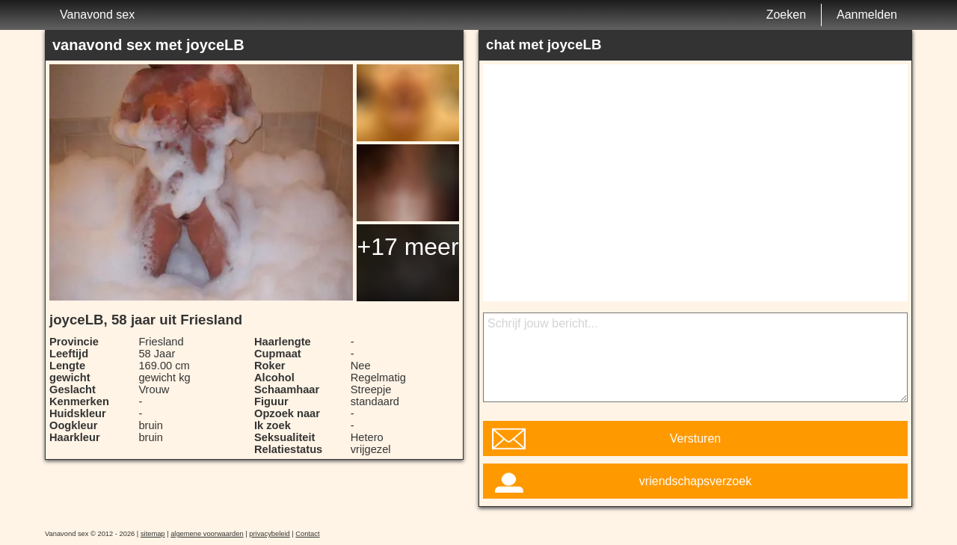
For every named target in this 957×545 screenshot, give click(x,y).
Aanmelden (867, 14)
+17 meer (407, 246)
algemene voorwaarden (207, 534)
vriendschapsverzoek (695, 481)
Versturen (695, 438)
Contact (307, 534)
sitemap (153, 534)
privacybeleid (269, 534)
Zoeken (786, 14)
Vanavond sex (97, 14)
